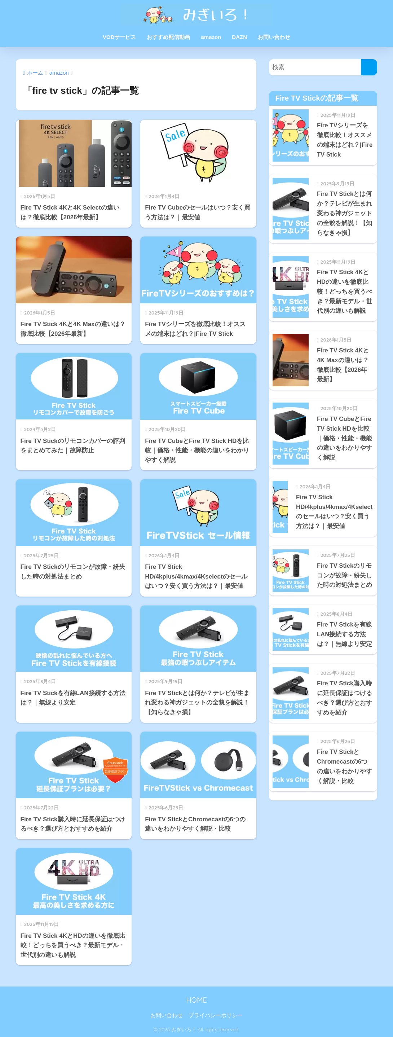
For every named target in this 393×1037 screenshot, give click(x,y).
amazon (211, 37)
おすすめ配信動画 (168, 37)
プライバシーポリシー (216, 1015)
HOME (196, 1000)
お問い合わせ (274, 37)
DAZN (239, 37)
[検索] (369, 67)
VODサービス (119, 37)
